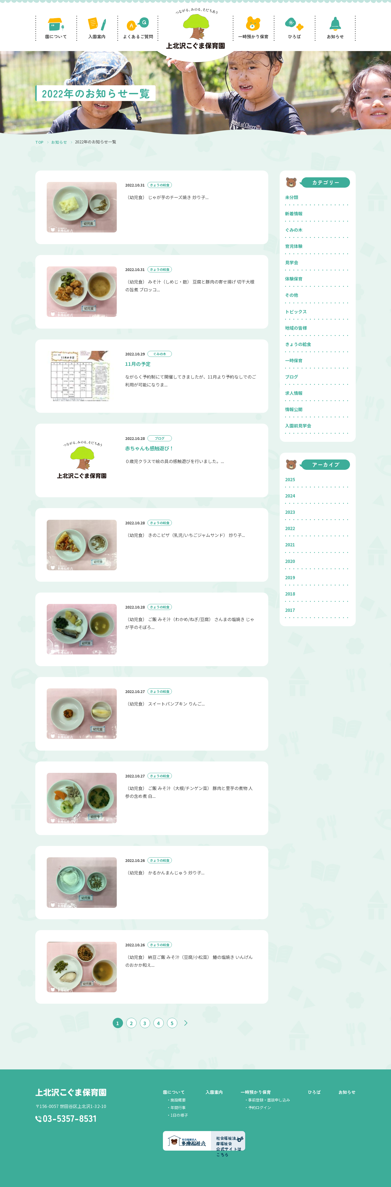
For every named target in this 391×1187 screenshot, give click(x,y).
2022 (290, 528)
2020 (290, 561)
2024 (290, 495)
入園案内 (214, 1079)
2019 (290, 577)
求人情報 (293, 393)
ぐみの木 (293, 229)
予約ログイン (259, 1094)
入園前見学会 (298, 425)
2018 (290, 593)
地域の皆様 (296, 328)
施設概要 (178, 1087)
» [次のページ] (186, 1010)
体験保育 (293, 278)
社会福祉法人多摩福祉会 (189, 1181)
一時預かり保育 (256, 1079)
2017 (290, 610)
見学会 (291, 262)
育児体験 (293, 246)
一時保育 (293, 360)
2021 (290, 544)
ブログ (291, 376)
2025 (290, 479)
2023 (290, 512)
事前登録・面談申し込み (269, 1087)
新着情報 (293, 213)
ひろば (314, 1079)
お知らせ (347, 1079)
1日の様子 (179, 1102)
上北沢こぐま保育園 (70, 1080)
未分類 (291, 197)
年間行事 (178, 1094)
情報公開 (293, 409)
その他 (291, 295)
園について (174, 1079)
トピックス (296, 311)
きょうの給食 (298, 344)
